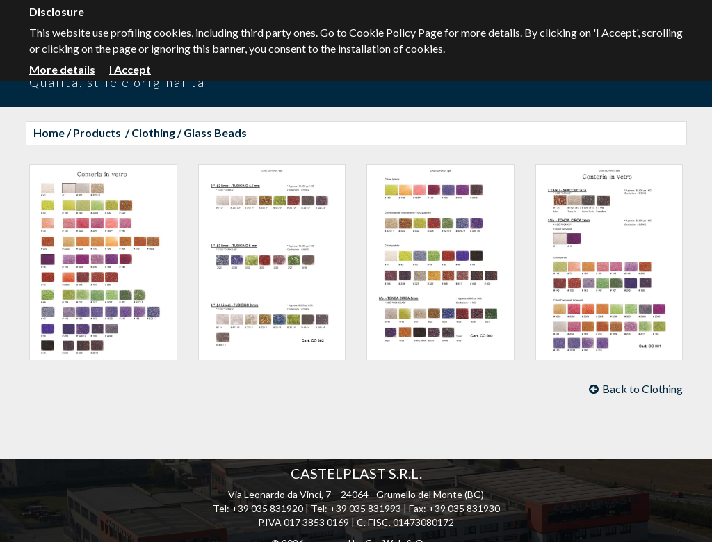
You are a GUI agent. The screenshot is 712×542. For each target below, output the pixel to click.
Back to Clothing (636, 388)
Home (49, 132)
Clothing (153, 132)
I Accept (130, 69)
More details (62, 69)
